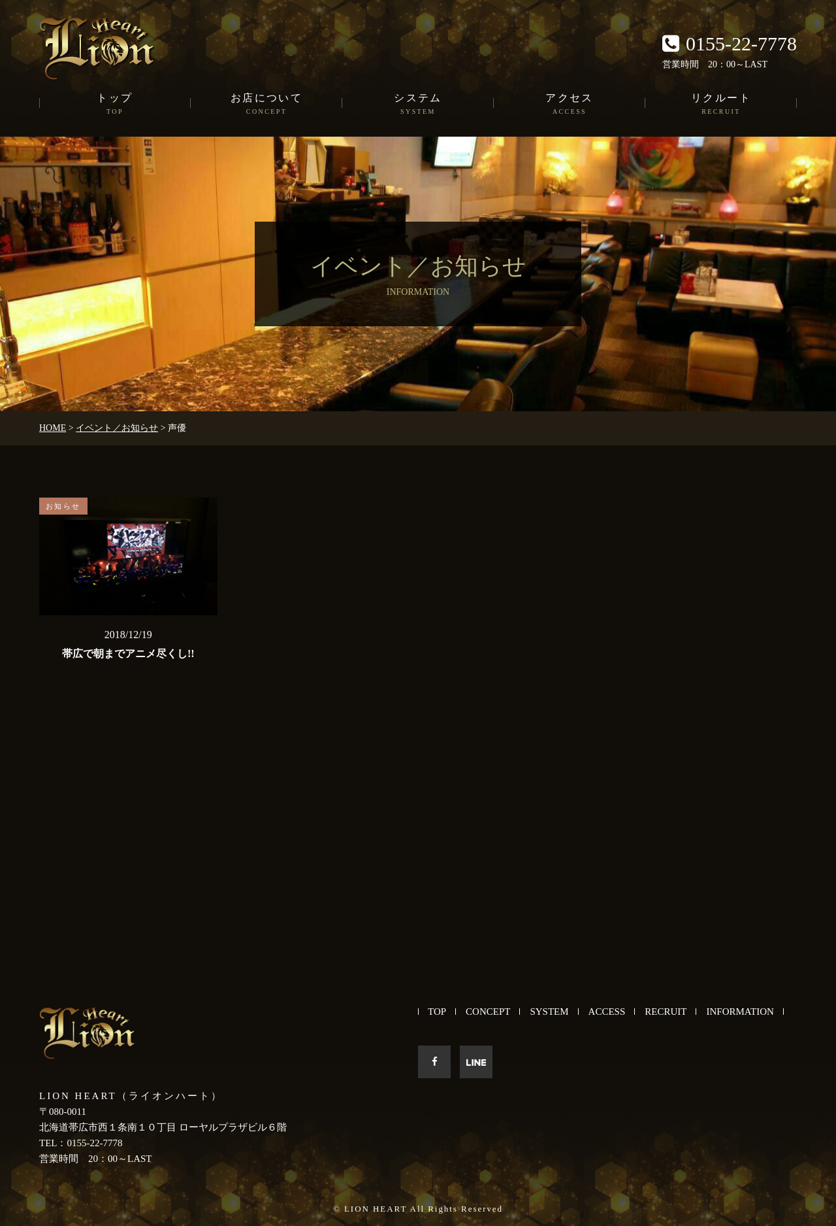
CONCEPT (488, 1011)
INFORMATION (739, 1011)
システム (418, 104)
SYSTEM (549, 1011)
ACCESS (607, 1011)
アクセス (569, 104)
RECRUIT (665, 1011)
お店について (266, 104)
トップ (115, 104)
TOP (437, 1011)
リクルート (721, 104)
